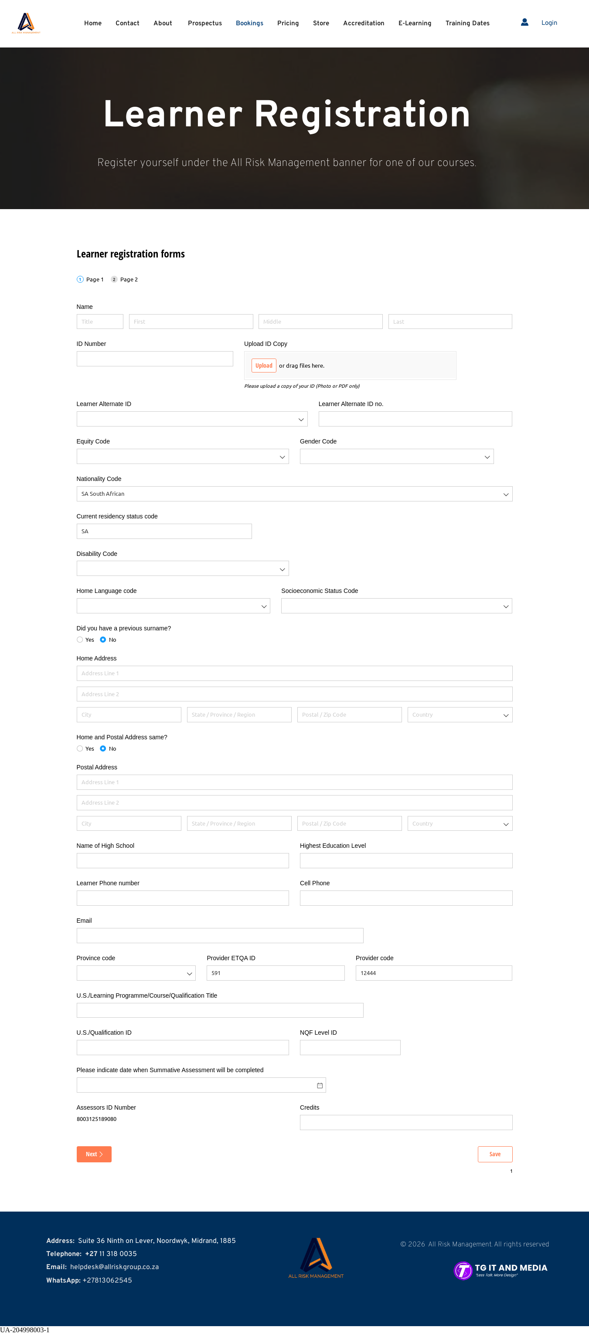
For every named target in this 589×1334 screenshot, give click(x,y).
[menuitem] (93, 23)
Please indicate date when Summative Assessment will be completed (170, 1070)
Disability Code (97, 553)
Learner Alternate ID (104, 403)
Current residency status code (117, 516)
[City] (129, 714)
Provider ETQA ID (231, 958)
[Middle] (321, 321)
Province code (96, 958)
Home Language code (107, 590)
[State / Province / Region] (239, 714)
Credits (309, 1107)
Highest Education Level (333, 845)
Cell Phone (315, 883)
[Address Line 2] (295, 694)
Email (84, 920)
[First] (191, 321)
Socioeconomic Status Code (319, 590)
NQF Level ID (318, 1032)
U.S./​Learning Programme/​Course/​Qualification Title (147, 995)
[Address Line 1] (295, 673)
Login (549, 23)
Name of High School (106, 845)
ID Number (91, 343)
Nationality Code (99, 478)
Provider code (375, 958)
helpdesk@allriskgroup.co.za (114, 1267)
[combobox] (192, 419)
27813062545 (109, 1280)
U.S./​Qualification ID (104, 1032)
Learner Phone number (108, 883)
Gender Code (318, 441)
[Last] (450, 321)
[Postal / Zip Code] (349, 714)
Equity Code (93, 441)
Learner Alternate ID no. (351, 403)
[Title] (100, 321)
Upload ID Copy (265, 343)
